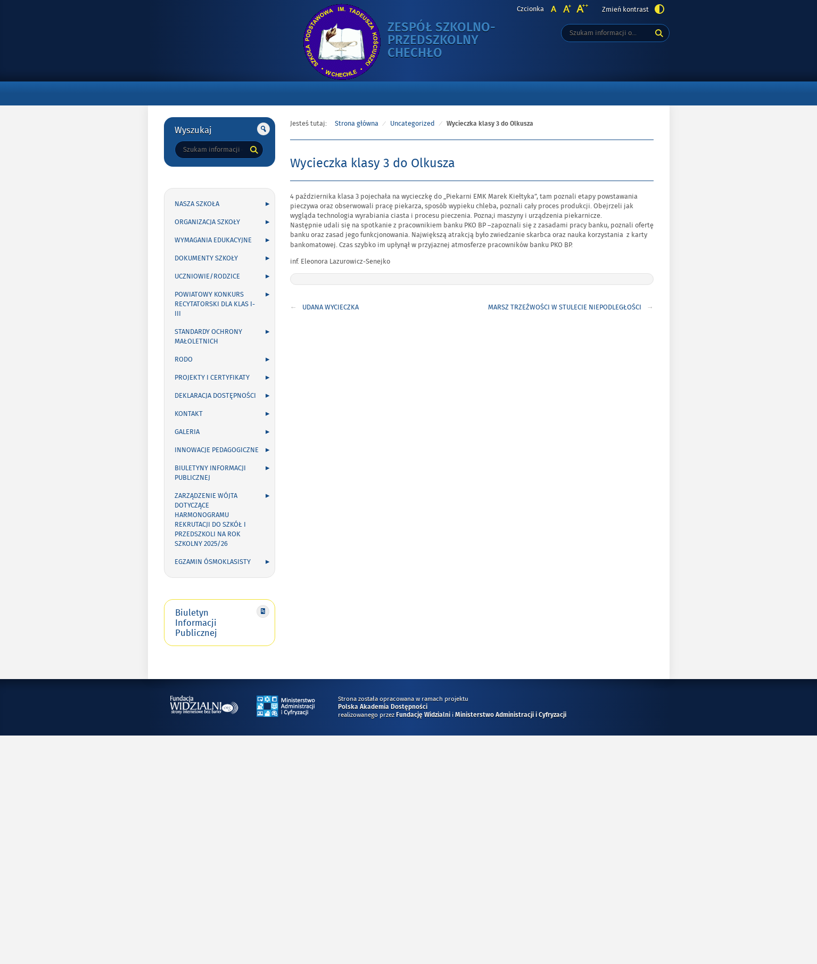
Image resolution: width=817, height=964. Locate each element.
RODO (184, 359)
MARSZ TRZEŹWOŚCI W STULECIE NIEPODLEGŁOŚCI (564, 307)
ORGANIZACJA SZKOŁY (207, 222)
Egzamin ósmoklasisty (213, 562)
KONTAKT (189, 414)
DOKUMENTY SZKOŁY (206, 258)
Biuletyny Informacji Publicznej (210, 473)
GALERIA (187, 432)
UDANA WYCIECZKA (330, 307)
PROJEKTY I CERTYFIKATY (212, 377)
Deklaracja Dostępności (215, 396)
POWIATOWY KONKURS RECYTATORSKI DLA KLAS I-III (215, 304)
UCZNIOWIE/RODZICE (207, 276)
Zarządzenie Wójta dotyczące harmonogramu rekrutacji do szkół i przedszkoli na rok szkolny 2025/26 (210, 520)
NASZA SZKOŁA (197, 204)
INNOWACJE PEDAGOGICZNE (217, 450)
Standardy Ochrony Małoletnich (208, 336)
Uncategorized (412, 123)
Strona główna (356, 123)
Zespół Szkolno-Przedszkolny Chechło (447, 40)
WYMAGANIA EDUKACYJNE (213, 240)
